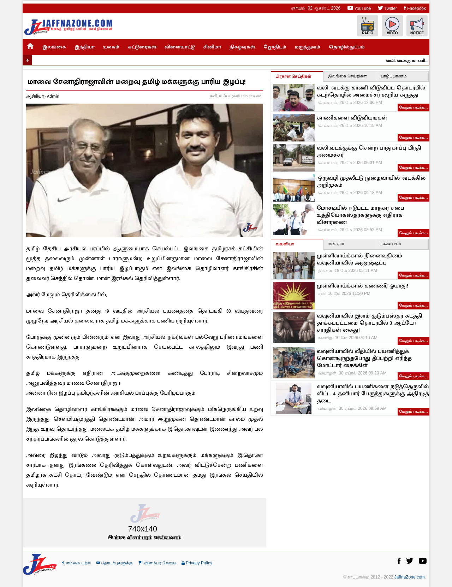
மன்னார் (336, 243)
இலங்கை (54, 47)
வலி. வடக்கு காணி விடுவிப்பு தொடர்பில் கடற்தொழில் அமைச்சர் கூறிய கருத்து (411, 60)
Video (392, 26)
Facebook (415, 8)
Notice (417, 26)
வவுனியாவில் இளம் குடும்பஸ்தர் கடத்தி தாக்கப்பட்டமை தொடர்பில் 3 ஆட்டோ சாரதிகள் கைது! (369, 323)
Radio (368, 26)
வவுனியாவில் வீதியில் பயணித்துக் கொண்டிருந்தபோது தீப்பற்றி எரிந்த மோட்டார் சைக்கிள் (364, 358)
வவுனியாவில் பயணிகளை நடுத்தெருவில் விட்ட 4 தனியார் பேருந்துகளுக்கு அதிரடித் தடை (373, 394)
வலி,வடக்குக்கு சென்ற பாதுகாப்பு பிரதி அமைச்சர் (369, 152)
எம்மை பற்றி (76, 562)
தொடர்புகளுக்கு (114, 562)
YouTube (359, 8)
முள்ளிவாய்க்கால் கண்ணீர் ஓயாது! (362, 286)
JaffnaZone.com (409, 577)
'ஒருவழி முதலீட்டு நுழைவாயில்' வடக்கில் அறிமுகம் (371, 182)
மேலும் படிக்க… (413, 107)
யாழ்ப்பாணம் (393, 76)
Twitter (387, 8)
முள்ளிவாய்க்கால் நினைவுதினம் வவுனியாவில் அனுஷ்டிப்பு (359, 259)
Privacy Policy (197, 562)
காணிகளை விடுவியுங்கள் (352, 118)
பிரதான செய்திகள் (293, 76)
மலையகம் (390, 243)
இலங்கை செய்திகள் (347, 76)
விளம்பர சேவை (157, 562)
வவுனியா (284, 244)
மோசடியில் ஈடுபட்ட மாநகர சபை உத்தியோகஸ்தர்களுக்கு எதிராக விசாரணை (360, 215)
